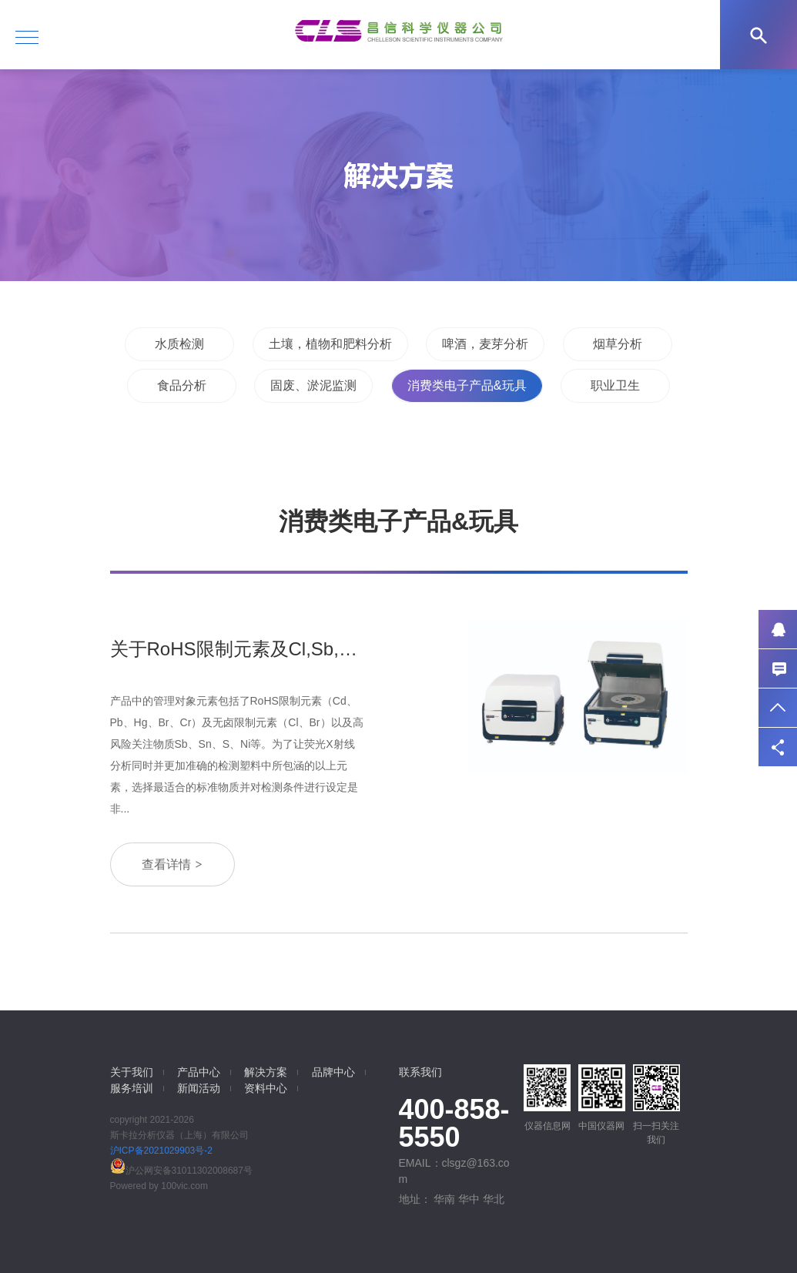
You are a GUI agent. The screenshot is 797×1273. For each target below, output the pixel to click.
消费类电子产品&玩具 (467, 385)
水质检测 (179, 343)
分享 (777, 747)
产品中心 (198, 1072)
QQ (777, 629)
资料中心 (265, 1088)
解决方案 (265, 1072)
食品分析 (181, 385)
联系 (777, 668)
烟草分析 (617, 343)
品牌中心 (333, 1072)
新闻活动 (198, 1088)
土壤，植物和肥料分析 (330, 343)
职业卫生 (615, 385)
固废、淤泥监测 (313, 385)
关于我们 (131, 1072)
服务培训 (131, 1088)
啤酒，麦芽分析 (485, 343)
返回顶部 (777, 707)
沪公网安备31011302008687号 (181, 1170)
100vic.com (184, 1186)
